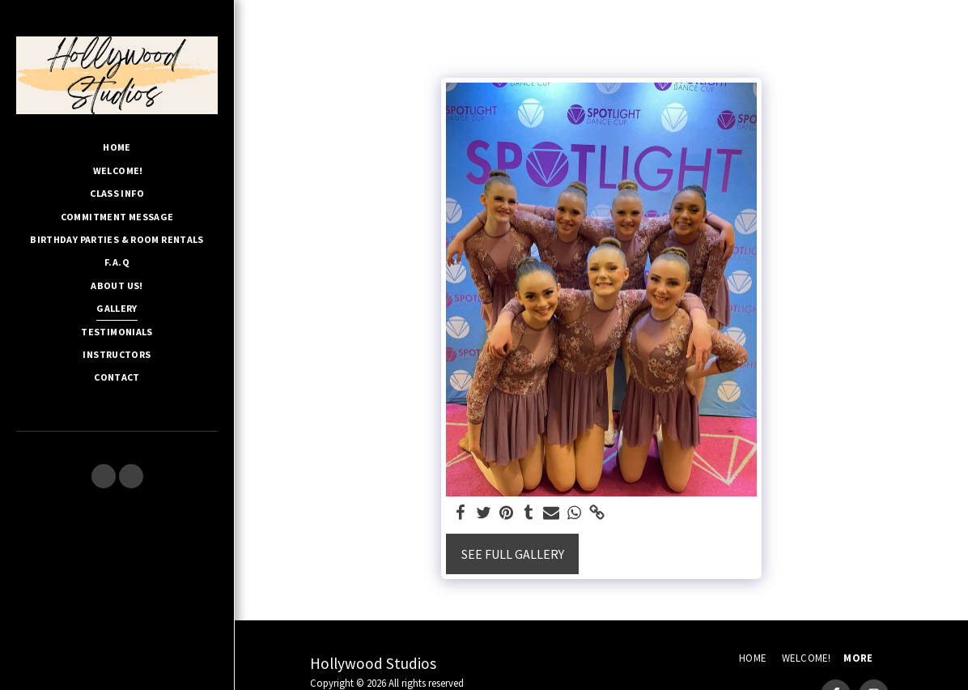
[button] (103, 476)
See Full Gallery (512, 554)
